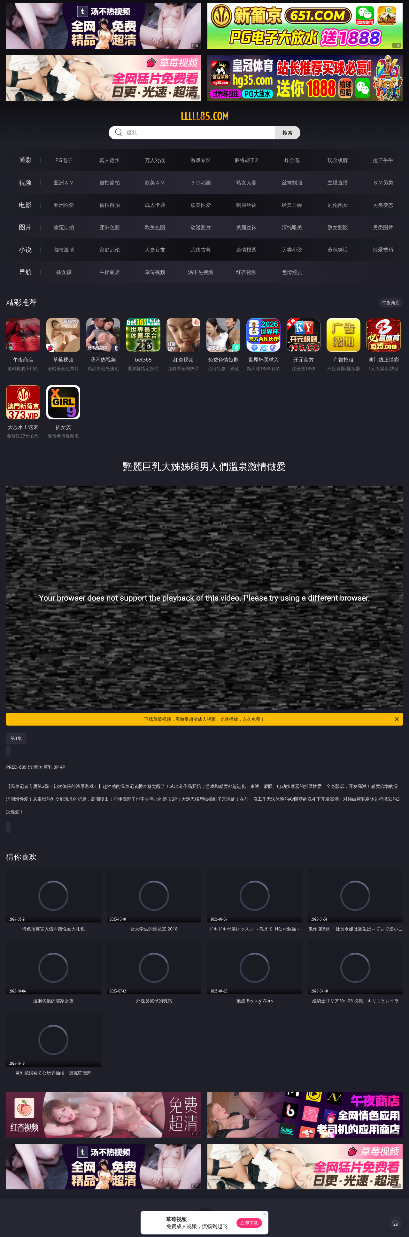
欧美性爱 (200, 204)
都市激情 (64, 249)
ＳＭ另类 (383, 182)
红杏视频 (246, 272)
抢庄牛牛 (383, 160)
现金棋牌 (338, 160)
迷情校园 (246, 249)
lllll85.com (204, 116)
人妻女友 (155, 249)
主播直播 (338, 182)
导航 (25, 272)
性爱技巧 (383, 249)
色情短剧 (292, 272)
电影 (25, 204)
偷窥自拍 (64, 227)
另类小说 (292, 249)
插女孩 (64, 272)
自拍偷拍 (109, 182)
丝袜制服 (292, 182)
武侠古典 (200, 249)
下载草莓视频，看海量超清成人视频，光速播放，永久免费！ (272, 719)
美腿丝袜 (246, 227)
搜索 (287, 132)
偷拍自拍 (109, 204)
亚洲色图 (109, 227)
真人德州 (109, 160)
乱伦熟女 (338, 204)
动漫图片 (200, 227)
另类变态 (383, 204)
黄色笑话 (338, 249)
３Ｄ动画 (200, 182)
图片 (25, 227)
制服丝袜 (246, 204)
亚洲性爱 (64, 204)
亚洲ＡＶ (64, 182)
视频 (25, 182)
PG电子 (63, 160)
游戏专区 (200, 160)
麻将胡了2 (246, 160)
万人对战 (155, 160)
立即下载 (249, 1223)
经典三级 (292, 204)
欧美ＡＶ (155, 182)
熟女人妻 (246, 182)
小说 (25, 249)
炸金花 (292, 160)
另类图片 (383, 227)
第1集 (16, 738)
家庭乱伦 (109, 249)
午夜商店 (109, 272)
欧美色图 (155, 227)
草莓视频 (155, 272)
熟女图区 (338, 227)
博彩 (25, 160)
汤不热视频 (200, 272)
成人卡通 (155, 204)
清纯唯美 (292, 227)
